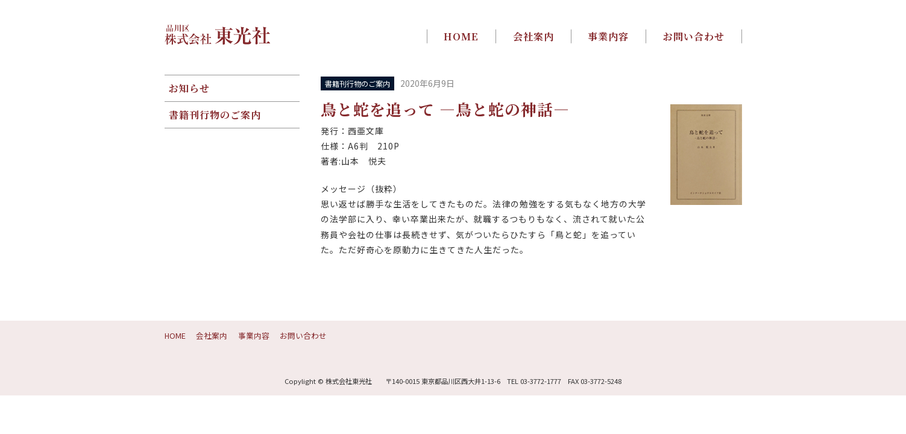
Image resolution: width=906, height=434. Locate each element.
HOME (461, 36)
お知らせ (189, 88)
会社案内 (533, 36)
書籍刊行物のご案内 (215, 114)
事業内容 (608, 36)
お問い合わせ (694, 36)
